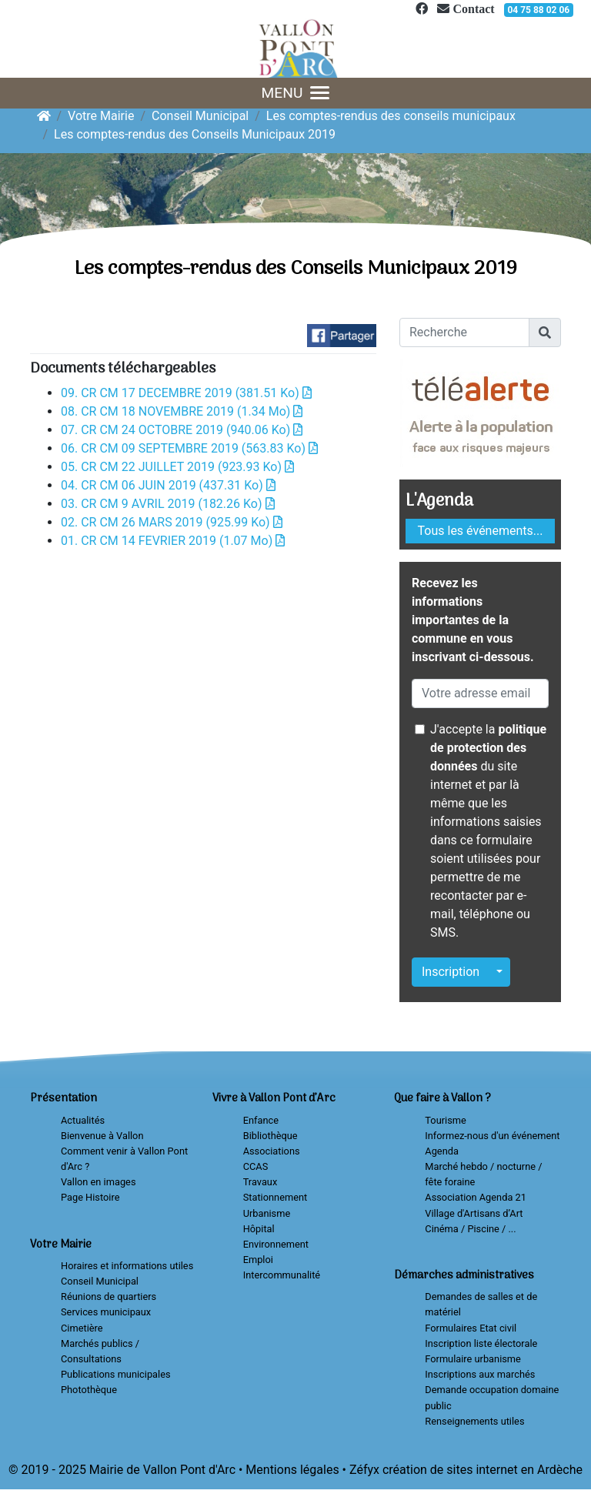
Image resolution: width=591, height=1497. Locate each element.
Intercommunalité (281, 1275)
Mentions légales (292, 1469)
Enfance (261, 1120)
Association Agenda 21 (475, 1197)
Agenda (442, 1151)
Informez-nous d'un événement (492, 1135)
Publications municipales (116, 1374)
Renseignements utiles (474, 1421)
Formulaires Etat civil (470, 1328)
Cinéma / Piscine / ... (470, 1229)
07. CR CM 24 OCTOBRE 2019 (181, 430)
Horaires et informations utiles (127, 1265)
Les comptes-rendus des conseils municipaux (391, 116)
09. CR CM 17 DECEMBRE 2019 (186, 393)
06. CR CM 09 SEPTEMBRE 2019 (189, 448)
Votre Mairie (101, 116)
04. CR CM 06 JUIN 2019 (168, 485)
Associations (271, 1151)
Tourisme (445, 1120)
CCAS (256, 1166)
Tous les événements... (480, 530)
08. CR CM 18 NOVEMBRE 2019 (181, 411)
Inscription (450, 971)
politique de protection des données (488, 748)
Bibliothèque (270, 1135)
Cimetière (82, 1328)
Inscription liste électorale (481, 1343)
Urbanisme (267, 1213)
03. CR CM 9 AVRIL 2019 (168, 503)
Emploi (258, 1259)
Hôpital (259, 1229)
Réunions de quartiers (108, 1296)
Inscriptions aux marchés (480, 1374)
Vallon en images (98, 1182)
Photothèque (89, 1389)
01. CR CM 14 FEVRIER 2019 (173, 540)
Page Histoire (90, 1197)
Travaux (260, 1182)
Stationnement (275, 1197)
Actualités (83, 1120)
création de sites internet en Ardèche (482, 1469)
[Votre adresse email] (480, 693)
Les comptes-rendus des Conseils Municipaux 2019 (195, 134)
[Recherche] (464, 332)
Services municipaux (106, 1312)
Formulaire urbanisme (473, 1359)
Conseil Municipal (200, 116)
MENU (296, 93)
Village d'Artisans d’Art (474, 1213)
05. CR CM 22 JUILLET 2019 (177, 466)
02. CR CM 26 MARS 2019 (171, 522)
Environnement (276, 1244)
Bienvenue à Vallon (102, 1135)
